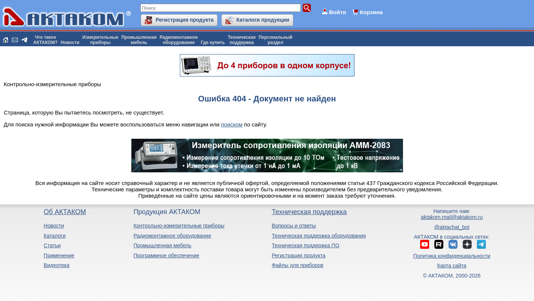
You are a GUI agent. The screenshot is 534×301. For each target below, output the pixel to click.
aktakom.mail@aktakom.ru (452, 217)
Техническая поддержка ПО (305, 245)
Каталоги (55, 236)
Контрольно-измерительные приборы (179, 226)
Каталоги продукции (262, 20)
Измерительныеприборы (100, 40)
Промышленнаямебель (139, 40)
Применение (59, 255)
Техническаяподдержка (242, 40)
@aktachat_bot (451, 227)
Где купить (213, 42)
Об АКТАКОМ (65, 212)
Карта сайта (451, 266)
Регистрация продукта (184, 20)
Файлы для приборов (297, 265)
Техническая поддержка (309, 212)
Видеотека (56, 265)
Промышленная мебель (162, 245)
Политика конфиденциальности (451, 256)
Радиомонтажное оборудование (172, 236)
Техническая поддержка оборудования (319, 236)
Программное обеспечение (167, 255)
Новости (70, 42)
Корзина (371, 12)
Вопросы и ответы (294, 226)
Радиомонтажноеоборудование (179, 40)
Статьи (52, 245)
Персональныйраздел (275, 40)
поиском (232, 124)
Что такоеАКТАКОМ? (45, 40)
